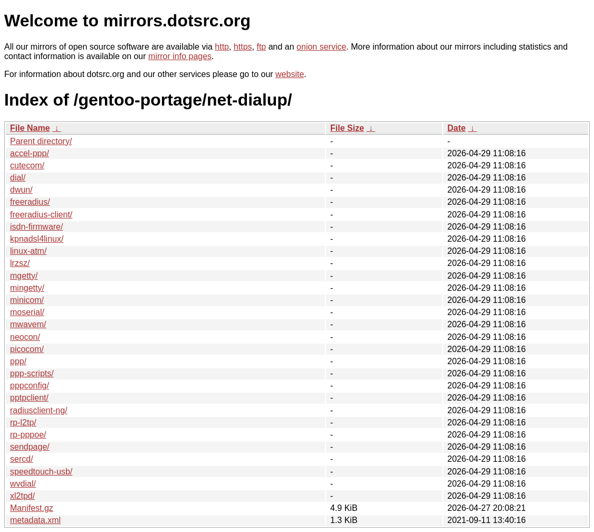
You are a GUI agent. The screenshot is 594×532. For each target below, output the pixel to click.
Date (456, 128)
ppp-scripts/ (32, 373)
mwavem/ (28, 324)
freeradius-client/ (41, 214)
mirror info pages (180, 56)
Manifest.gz (31, 508)
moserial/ (27, 312)
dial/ (17, 177)
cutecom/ (27, 165)
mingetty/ (27, 287)
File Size (347, 128)
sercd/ (21, 458)
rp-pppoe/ (28, 434)
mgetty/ (23, 275)
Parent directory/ (41, 141)
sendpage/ (30, 446)
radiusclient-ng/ (39, 410)
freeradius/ (30, 201)
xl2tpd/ (22, 495)
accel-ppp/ (29, 153)
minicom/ (27, 300)
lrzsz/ (20, 263)
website (289, 74)
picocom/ (27, 349)
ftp (261, 46)
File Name (30, 128)
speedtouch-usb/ (41, 471)
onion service (321, 46)
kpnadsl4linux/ (36, 238)
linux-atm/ (28, 250)
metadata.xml (35, 520)
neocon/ (25, 336)
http (222, 46)
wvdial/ (23, 483)
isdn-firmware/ (36, 226)
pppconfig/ (29, 385)
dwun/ (21, 189)
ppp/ (18, 361)
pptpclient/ (29, 397)
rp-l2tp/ (23, 422)
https (243, 46)
